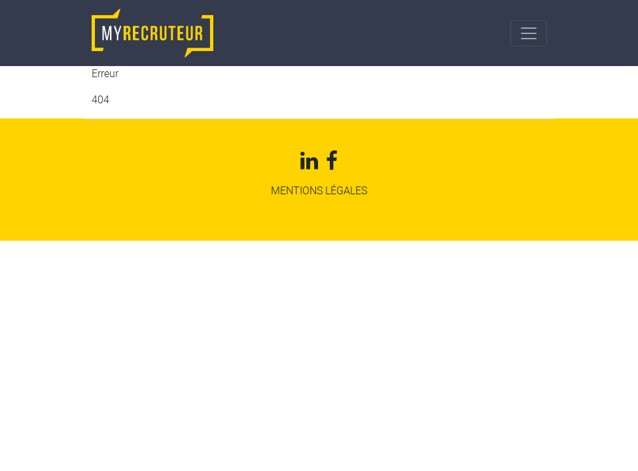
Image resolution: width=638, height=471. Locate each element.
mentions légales (319, 190)
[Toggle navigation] (528, 33)
